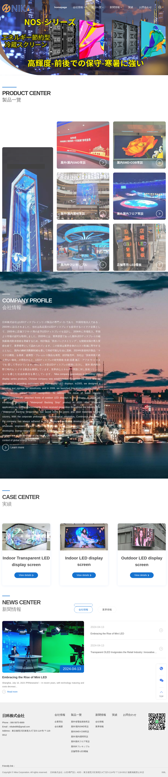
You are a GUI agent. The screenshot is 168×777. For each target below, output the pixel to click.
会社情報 (79, 7)
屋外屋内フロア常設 (80, 741)
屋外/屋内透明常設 (79, 736)
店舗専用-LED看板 (79, 751)
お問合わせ (145, 7)
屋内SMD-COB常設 (80, 731)
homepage (60, 7)
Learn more (13, 450)
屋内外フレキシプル (80, 746)
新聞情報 (116, 7)
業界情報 (107, 617)
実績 (130, 7)
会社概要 (59, 726)
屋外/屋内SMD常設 (80, 726)
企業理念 (59, 721)
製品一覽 (97, 7)
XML (163, 772)
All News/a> (156, 612)
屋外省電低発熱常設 (80, 721)
